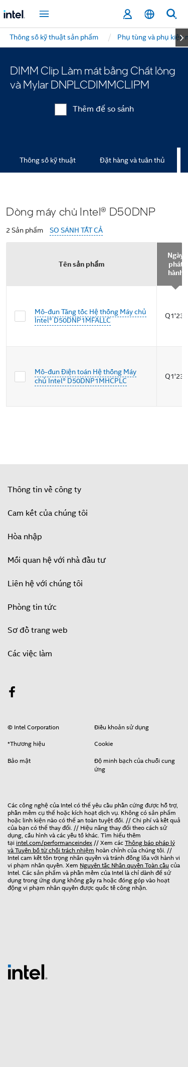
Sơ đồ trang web (38, 630)
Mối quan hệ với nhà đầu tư (57, 560)
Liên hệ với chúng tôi (45, 584)
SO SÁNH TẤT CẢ (76, 230)
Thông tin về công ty (44, 490)
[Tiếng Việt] (149, 14)
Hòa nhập (25, 537)
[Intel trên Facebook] (12, 694)
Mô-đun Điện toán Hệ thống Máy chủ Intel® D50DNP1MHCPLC (85, 376)
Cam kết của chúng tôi (48, 513)
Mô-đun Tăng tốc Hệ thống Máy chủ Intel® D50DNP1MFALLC (90, 316)
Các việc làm (30, 654)
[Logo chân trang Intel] (28, 971)
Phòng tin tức (32, 607)
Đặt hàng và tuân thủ (132, 160)
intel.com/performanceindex (54, 842)
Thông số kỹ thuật (48, 160)
